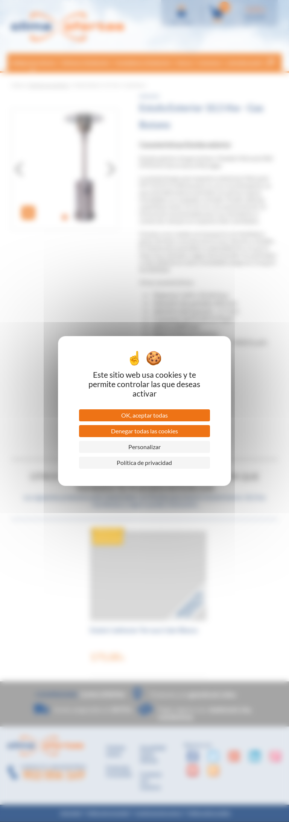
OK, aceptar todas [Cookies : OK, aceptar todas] (144, 415)
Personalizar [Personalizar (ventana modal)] (144, 446)
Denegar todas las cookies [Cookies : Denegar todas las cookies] (144, 430)
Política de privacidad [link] (144, 462)
